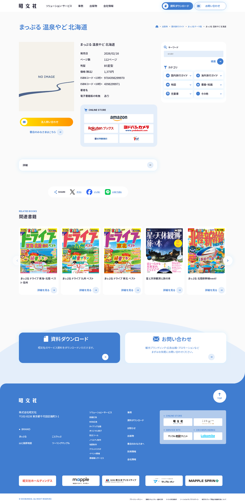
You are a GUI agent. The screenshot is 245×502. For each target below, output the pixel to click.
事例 (80, 7)
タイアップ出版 (95, 425)
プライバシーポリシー (110, 497)
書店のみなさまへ (135, 442)
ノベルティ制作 (95, 439)
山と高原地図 (26, 442)
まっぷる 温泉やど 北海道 (216, 26)
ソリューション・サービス (59, 7)
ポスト (79, 189)
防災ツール (93, 434)
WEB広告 (93, 420)
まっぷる (23, 435)
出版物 (93, 7)
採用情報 (131, 450)
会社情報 (108, 7)
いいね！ (97, 189)
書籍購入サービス (96, 457)
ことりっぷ (57, 435)
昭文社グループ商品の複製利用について (209, 497)
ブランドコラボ (95, 448)
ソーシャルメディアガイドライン (177, 497)
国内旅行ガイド (177, 26)
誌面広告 (93, 416)
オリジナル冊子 (95, 429)
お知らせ (131, 426)
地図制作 (93, 443)
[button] (228, 255)
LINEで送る (117, 189)
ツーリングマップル (62, 442)
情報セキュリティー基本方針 (133, 497)
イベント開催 (94, 452)
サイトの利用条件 (155, 497)
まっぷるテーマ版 (195, 26)
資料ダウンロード (135, 419)
